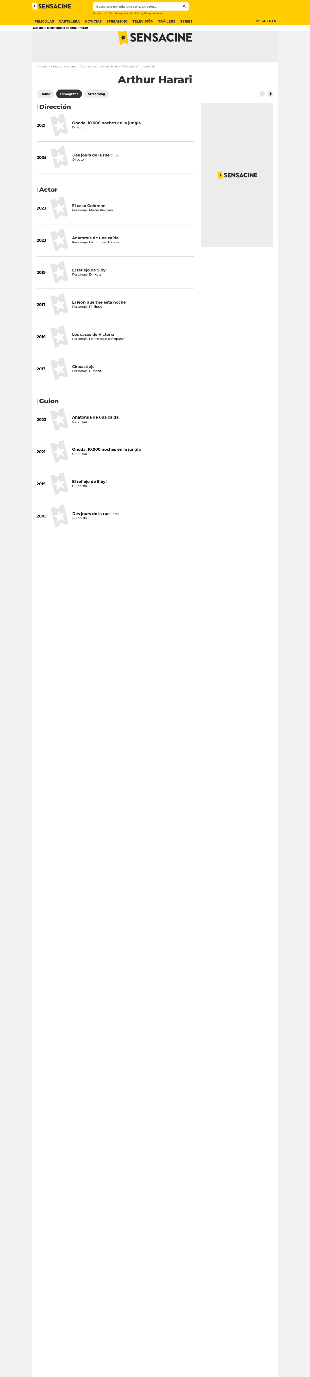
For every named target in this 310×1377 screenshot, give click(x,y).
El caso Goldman (88, 224)
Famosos (56, 85)
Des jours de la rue (91, 174)
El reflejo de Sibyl (89, 289)
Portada (42, 85)
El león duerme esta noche (99, 321)
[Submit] (184, 6)
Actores (71, 85)
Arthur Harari (109, 85)
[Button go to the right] (270, 113)
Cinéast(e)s (83, 385)
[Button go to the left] (262, 113)
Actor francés (88, 85)
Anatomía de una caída (95, 257)
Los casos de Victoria (93, 353)
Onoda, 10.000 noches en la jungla (106, 142)
